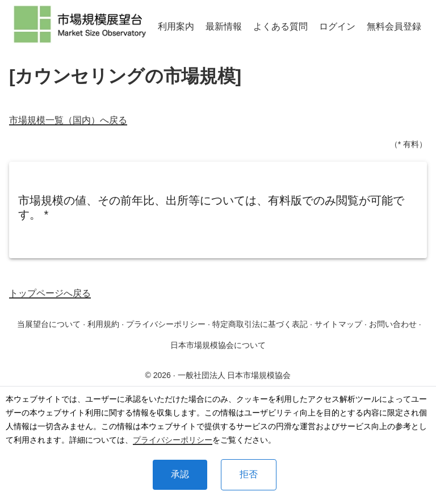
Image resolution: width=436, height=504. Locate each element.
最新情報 (224, 26)
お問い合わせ (393, 324)
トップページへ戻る (50, 293)
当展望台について (49, 324)
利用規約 (103, 324)
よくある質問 (280, 26)
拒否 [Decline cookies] (249, 474)
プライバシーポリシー (172, 439)
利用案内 (176, 26)
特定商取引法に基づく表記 (260, 324)
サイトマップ (338, 324)
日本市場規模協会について (218, 345)
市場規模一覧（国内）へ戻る (68, 120)
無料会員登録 (394, 26)
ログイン (337, 26)
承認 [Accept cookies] (180, 474)
